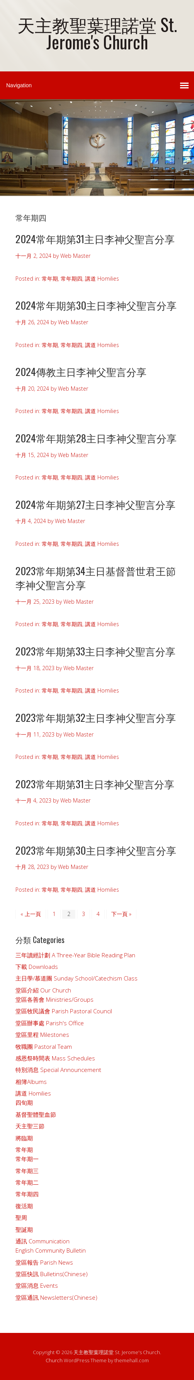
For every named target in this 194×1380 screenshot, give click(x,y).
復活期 (24, 1206)
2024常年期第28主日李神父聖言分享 (96, 437)
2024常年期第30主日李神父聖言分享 (96, 305)
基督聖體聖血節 (35, 1114)
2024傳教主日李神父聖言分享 (80, 371)
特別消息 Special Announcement (58, 1070)
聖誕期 (24, 1229)
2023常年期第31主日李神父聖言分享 (94, 783)
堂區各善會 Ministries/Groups (54, 999)
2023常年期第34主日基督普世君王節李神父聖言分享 (95, 577)
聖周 (21, 1217)
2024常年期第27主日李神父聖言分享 (95, 504)
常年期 (50, 278)
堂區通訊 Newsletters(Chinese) (56, 1297)
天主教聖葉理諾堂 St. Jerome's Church (97, 32)
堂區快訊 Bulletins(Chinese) (51, 1274)
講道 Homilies (102, 278)
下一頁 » (121, 914)
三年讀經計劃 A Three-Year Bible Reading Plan (75, 955)
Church (54, 1360)
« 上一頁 (30, 914)
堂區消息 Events (36, 1285)
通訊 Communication (42, 1241)
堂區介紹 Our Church (43, 990)
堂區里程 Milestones (42, 1034)
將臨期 (24, 1138)
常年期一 (27, 1159)
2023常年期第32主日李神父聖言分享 (95, 717)
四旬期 (24, 1102)
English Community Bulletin (50, 1250)
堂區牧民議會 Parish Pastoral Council (63, 1011)
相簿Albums (31, 1081)
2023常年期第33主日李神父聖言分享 (95, 651)
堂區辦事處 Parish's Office (49, 1023)
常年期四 (71, 278)
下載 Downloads (36, 966)
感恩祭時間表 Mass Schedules (55, 1058)
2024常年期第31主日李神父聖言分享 (95, 238)
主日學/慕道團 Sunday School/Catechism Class (76, 978)
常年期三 (27, 1171)
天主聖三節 (29, 1126)
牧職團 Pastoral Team (43, 1046)
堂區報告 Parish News (44, 1262)
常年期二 (27, 1182)
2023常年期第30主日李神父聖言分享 (95, 850)
